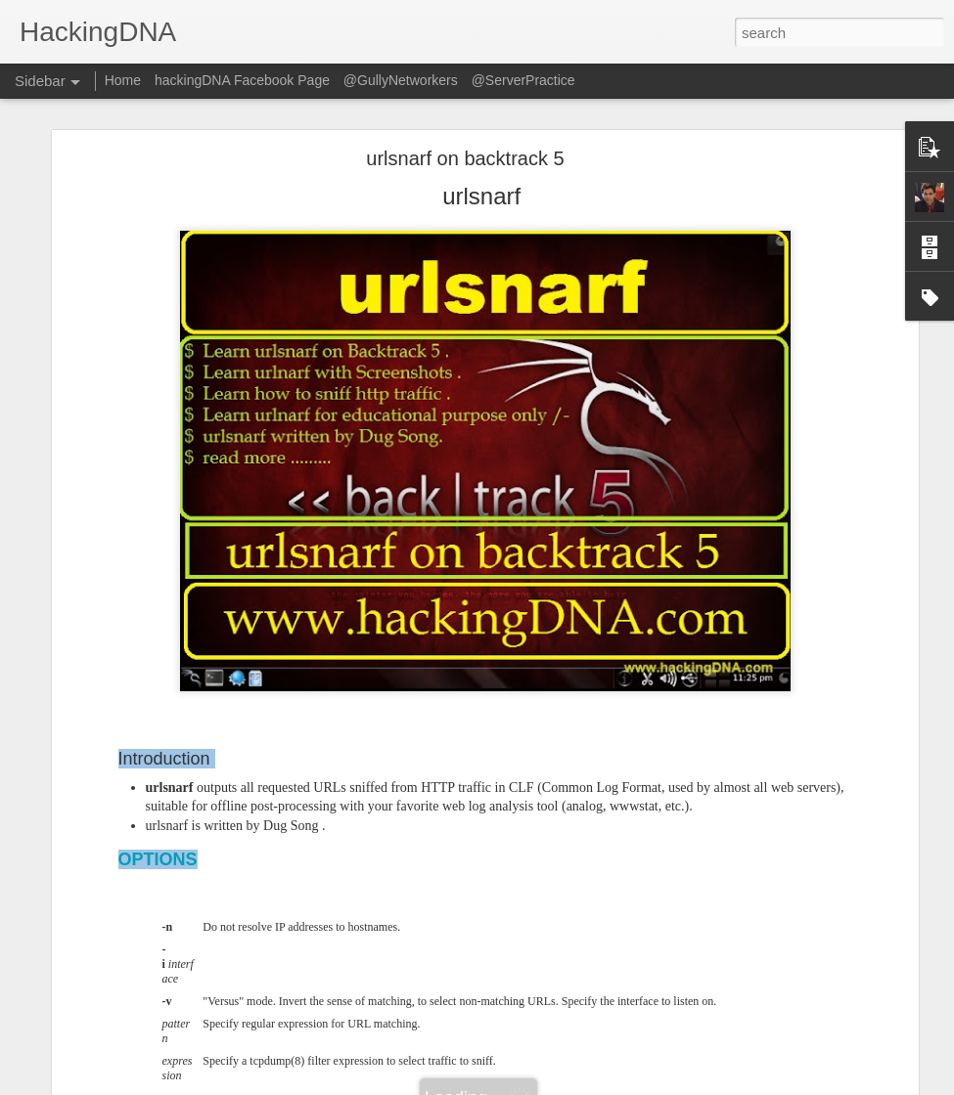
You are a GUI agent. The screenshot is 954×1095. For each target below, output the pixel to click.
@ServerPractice (523, 80)
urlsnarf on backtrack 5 (465, 158)
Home (123, 80)
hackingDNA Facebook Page (242, 80)
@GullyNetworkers (400, 80)
